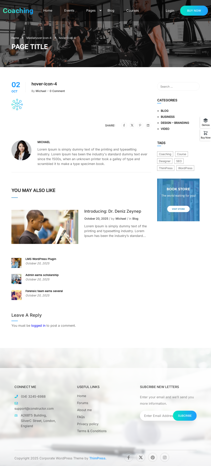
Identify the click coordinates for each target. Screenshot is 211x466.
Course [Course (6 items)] (181, 154)
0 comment (57, 91)
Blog (111, 10)
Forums (82, 403)
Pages (90, 10)
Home (47, 10)
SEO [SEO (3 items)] (179, 161)
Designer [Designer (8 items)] (165, 161)
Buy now (194, 10)
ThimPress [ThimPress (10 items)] (166, 168)
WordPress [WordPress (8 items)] (185, 168)
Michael (41, 91)
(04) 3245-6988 (33, 396)
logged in (38, 325)
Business (168, 116)
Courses (132, 10)
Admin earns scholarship (42, 275)
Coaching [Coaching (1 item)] (165, 154)
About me (84, 410)
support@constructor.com (34, 408)
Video (165, 128)
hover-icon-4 (43, 37)
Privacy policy (87, 424)
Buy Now (206, 137)
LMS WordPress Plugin (40, 259)
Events (69, 10)
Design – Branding (175, 122)
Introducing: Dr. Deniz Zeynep (112, 211)
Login (170, 11)
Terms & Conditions (92, 431)
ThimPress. (98, 458)
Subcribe (185, 415)
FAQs (81, 417)
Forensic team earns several (44, 291)
